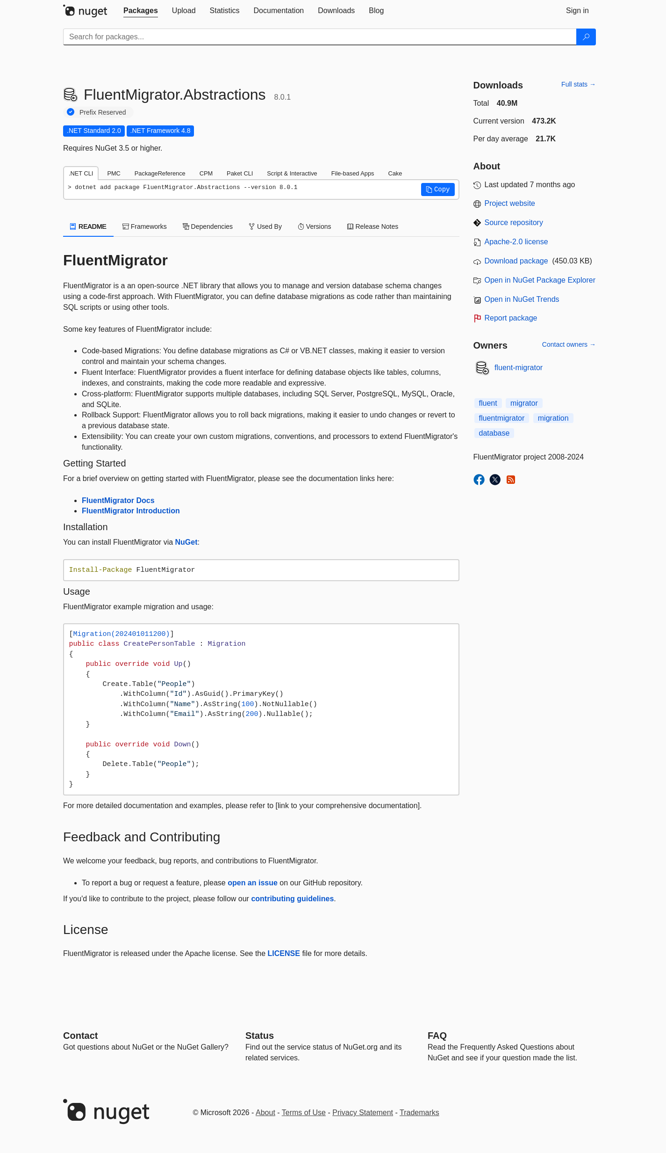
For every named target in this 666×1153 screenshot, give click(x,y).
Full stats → (578, 84)
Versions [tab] (314, 226)
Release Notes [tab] (373, 226)
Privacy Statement (362, 1113)
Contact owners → (569, 344)
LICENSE (284, 953)
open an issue (253, 883)
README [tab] (88, 226)
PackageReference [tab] (160, 173)
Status (259, 1035)
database (494, 433)
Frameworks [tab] (144, 226)
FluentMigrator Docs (118, 500)
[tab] (140, 10)
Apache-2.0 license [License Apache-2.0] (516, 242)
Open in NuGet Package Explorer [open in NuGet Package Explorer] (540, 280)
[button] (438, 189)
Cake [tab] (395, 173)
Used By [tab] (265, 226)
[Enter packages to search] (320, 37)
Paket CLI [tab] (240, 173)
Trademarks (419, 1113)
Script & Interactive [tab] (292, 173)
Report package (511, 318)
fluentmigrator (502, 418)
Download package (516, 261)
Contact (80, 1035)
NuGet (186, 542)
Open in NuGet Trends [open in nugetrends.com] (522, 299)
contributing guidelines (292, 899)
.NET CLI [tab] (81, 173)
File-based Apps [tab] (352, 173)
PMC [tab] (113, 173)
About (265, 1113)
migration (553, 418)
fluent (488, 403)
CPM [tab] (206, 173)
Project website (510, 203)
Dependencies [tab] (208, 226)
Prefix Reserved (102, 112)
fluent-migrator (518, 368)
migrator (524, 403)
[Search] (586, 37)
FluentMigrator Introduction (131, 511)
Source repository (514, 222)
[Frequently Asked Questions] (437, 1035)
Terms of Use (304, 1113)
